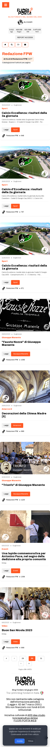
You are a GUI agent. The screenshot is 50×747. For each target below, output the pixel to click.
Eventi (15, 571)
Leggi (6, 130)
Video (15, 642)
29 (23, 658)
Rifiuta (30, 741)
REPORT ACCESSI (25, 37)
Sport (15, 130)
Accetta (19, 741)
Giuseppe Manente (20, 354)
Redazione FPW (10, 136)
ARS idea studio (36, 715)
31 (41, 658)
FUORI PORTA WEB (25, 720)
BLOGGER (25, 22)
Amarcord (17, 425)
